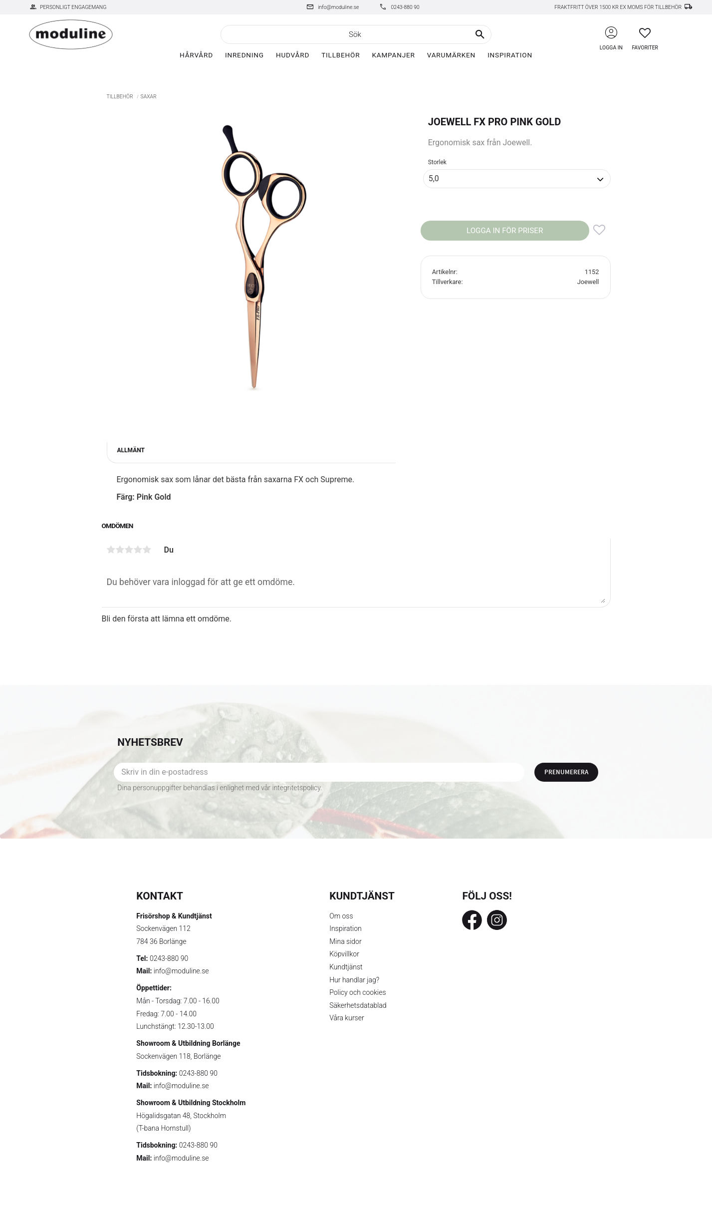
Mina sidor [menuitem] (345, 941)
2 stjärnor (120, 549)
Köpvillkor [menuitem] (344, 954)
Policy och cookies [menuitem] (357, 992)
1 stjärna (111, 549)
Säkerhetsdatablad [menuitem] (357, 1005)
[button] (645, 32)
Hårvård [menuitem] (196, 55)
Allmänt (131, 450)
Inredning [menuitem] (244, 55)
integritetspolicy (296, 788)
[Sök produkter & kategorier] (356, 34)
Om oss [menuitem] (341, 916)
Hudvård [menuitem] (292, 55)
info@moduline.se (338, 7)
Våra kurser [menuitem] (346, 1018)
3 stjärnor (129, 549)
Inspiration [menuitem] (509, 55)
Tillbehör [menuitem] (340, 55)
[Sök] (480, 34)
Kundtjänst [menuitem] (345, 967)
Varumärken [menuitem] (451, 55)
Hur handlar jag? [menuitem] (354, 980)
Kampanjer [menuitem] (393, 55)
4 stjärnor (138, 549)
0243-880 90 (405, 7)
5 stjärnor (147, 549)
